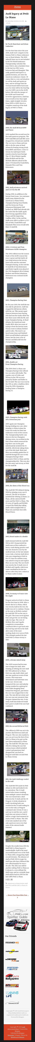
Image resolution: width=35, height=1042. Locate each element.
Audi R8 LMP (15, 885)
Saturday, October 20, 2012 (15, 21)
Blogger (21, 1017)
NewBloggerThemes (17, 1037)
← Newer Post (11, 895)
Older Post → (24, 895)
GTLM (8, 23)
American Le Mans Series (16, 883)
